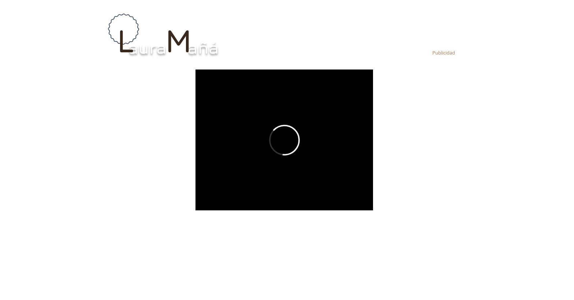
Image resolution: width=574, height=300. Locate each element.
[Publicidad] (443, 53)
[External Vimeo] (284, 140)
